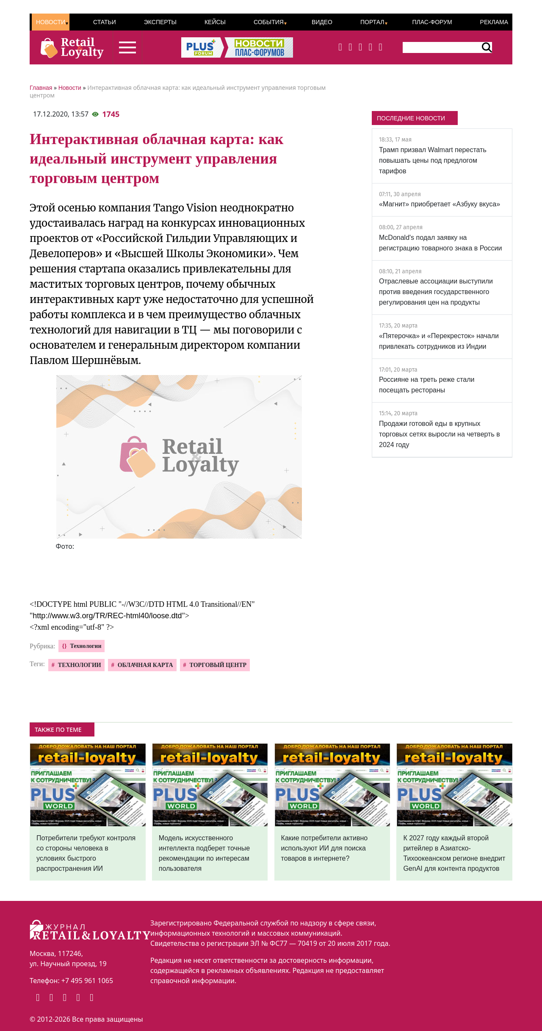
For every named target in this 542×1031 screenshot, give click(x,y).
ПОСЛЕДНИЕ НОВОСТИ (411, 118)
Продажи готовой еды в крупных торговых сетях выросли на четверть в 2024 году (439, 434)
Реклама (494, 22)
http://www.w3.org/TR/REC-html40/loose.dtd (107, 615)
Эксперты (160, 22)
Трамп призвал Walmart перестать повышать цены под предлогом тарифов (433, 160)
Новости (50, 22)
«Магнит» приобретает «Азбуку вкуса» (439, 204)
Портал (372, 22)
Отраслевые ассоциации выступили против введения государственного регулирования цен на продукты (436, 292)
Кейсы (215, 22)
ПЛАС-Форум (432, 22)
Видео (322, 22)
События (269, 22)
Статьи (104, 22)
